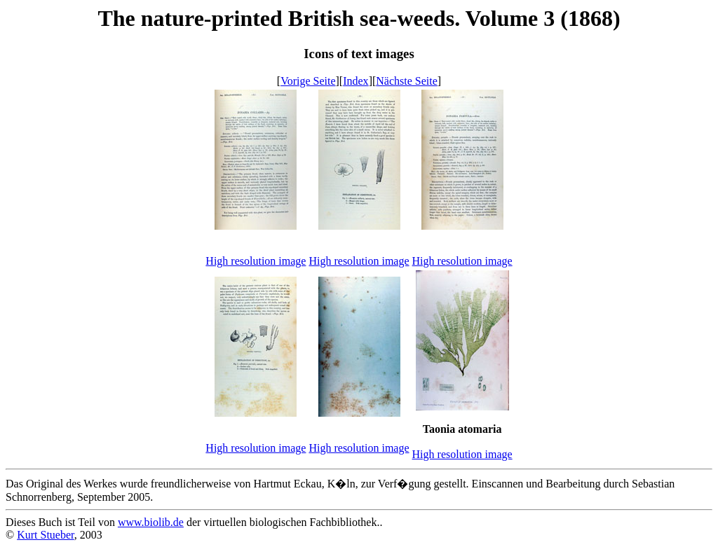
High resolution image (255, 261)
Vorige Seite (307, 81)
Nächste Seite (407, 81)
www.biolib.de (151, 522)
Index (355, 81)
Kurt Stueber (45, 535)
